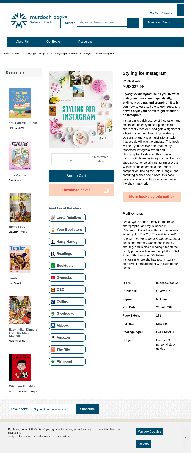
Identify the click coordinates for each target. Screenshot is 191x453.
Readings (64, 254)
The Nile (63, 349)
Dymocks (64, 277)
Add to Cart (76, 176)
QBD (60, 289)
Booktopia (65, 265)
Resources (85, 41)
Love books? (20, 409)
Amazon (63, 337)
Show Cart (180, 10)
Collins (62, 301)
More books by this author (151, 197)
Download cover (76, 190)
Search (70, 23)
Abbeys (63, 325)
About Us (22, 41)
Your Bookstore (69, 230)
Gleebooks (65, 313)
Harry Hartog (67, 242)
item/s (161, 13)
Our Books (53, 41)
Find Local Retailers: (65, 208)
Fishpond (64, 361)
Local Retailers (69, 218)
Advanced (159, 22)
